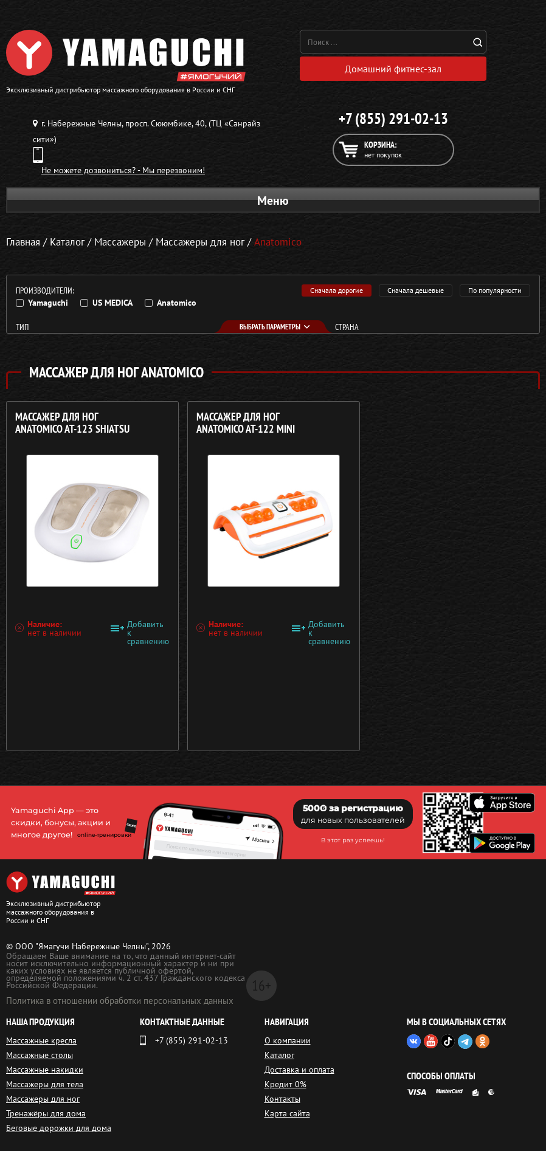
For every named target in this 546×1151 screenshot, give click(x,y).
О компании (287, 1040)
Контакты (282, 1098)
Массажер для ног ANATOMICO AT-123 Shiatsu (72, 422)
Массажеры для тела (44, 1084)
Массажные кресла (41, 1040)
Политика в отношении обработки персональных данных (119, 1000)
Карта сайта (287, 1113)
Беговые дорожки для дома (58, 1127)
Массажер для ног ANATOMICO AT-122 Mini (245, 422)
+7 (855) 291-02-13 (393, 118)
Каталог (279, 1055)
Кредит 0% (285, 1084)
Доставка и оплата (299, 1069)
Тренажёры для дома (46, 1113)
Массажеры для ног (200, 242)
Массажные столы (39, 1055)
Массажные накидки (44, 1069)
